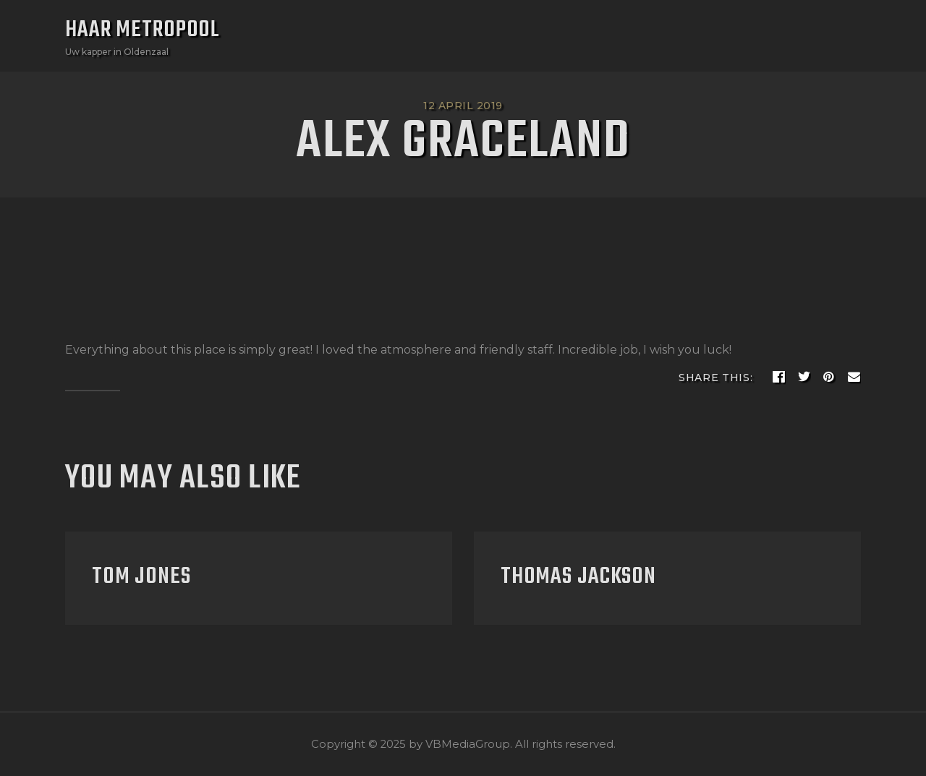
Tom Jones (141, 577)
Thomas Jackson (578, 577)
